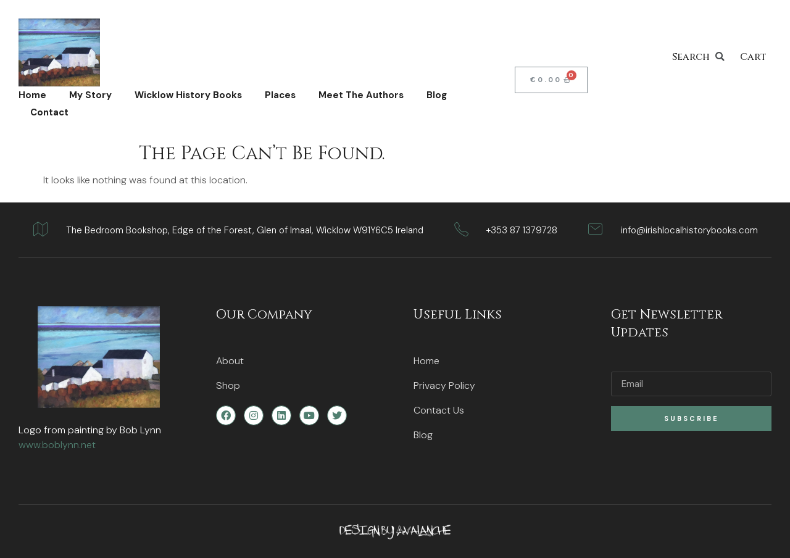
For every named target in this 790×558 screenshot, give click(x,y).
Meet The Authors (361, 95)
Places (280, 95)
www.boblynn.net (57, 444)
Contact (49, 112)
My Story (90, 95)
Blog (436, 95)
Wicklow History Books (188, 95)
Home (32, 95)
